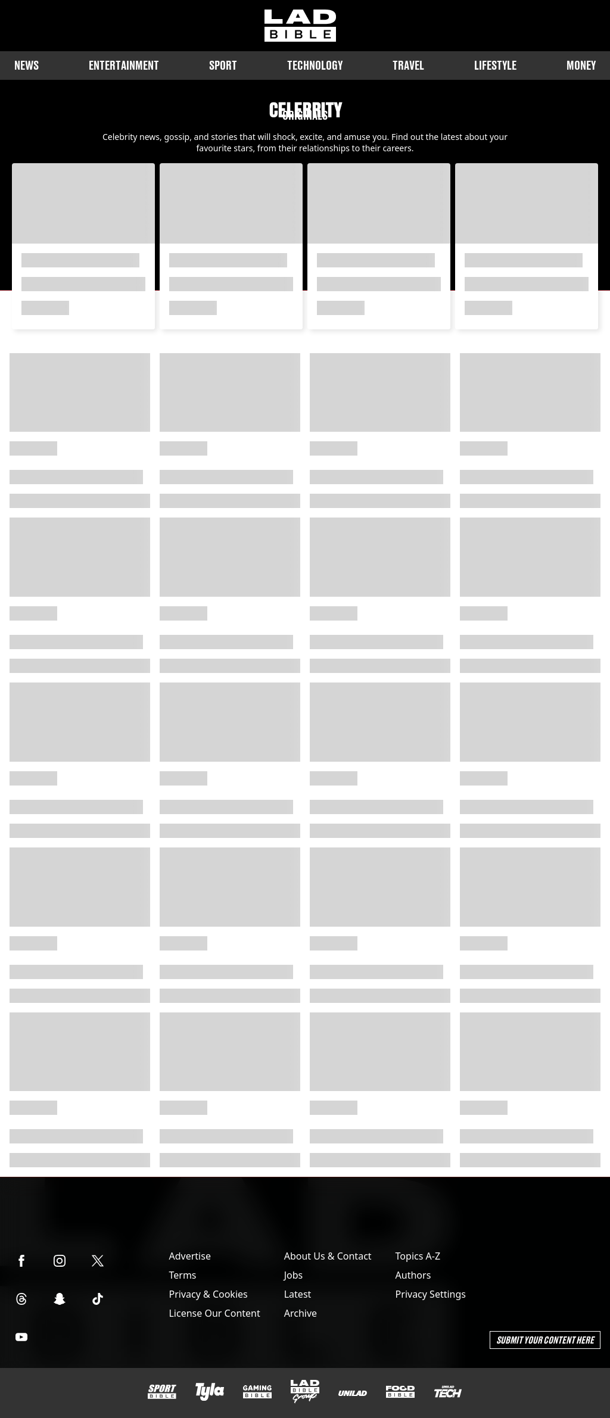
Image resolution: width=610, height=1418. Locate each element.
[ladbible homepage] (300, 25)
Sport (223, 65)
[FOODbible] (400, 1392)
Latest (298, 1294)
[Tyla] (209, 1392)
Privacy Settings (431, 1294)
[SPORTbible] (162, 1392)
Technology (315, 65)
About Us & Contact (328, 1256)
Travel (408, 65)
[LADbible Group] (305, 1392)
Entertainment (124, 65)
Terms (182, 1275)
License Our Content (214, 1313)
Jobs (293, 1275)
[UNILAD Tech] (448, 1391)
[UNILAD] (352, 1393)
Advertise (189, 1256)
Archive (300, 1313)
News (26, 65)
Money (581, 65)
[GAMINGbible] (257, 1392)
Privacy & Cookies (208, 1294)
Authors (413, 1275)
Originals (305, 115)
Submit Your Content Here (545, 1339)
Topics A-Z (418, 1256)
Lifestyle (495, 65)
